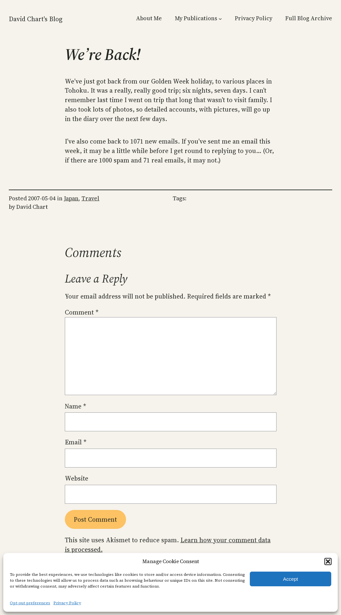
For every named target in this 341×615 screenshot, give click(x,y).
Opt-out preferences (30, 603)
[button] (328, 561)
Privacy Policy (67, 603)
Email (75, 442)
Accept (290, 579)
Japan (71, 198)
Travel (90, 198)
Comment (81, 312)
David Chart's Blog (36, 19)
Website (76, 478)
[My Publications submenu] (220, 18)
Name (75, 406)
